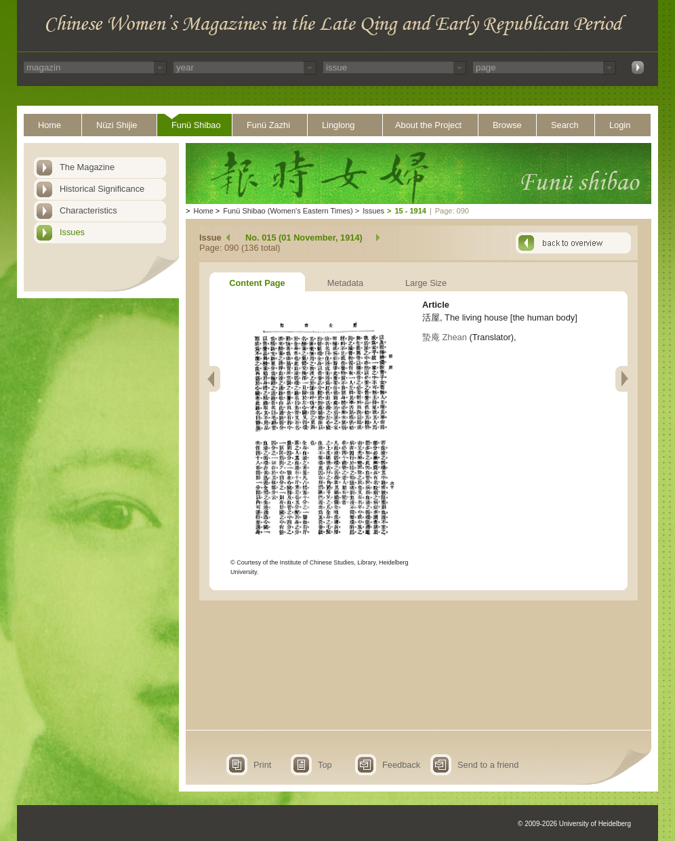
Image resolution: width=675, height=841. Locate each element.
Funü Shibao (196, 125)
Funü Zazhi (268, 125)
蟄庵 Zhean (444, 337)
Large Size (426, 283)
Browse (507, 125)
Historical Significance (102, 189)
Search (565, 125)
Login (619, 125)
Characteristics (88, 210)
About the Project (428, 125)
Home (49, 125)
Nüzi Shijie (116, 125)
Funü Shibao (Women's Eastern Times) (287, 211)
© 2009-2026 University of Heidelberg (574, 823)
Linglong (338, 125)
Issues (72, 232)
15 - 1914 (410, 211)
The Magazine (87, 167)
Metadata (345, 283)
